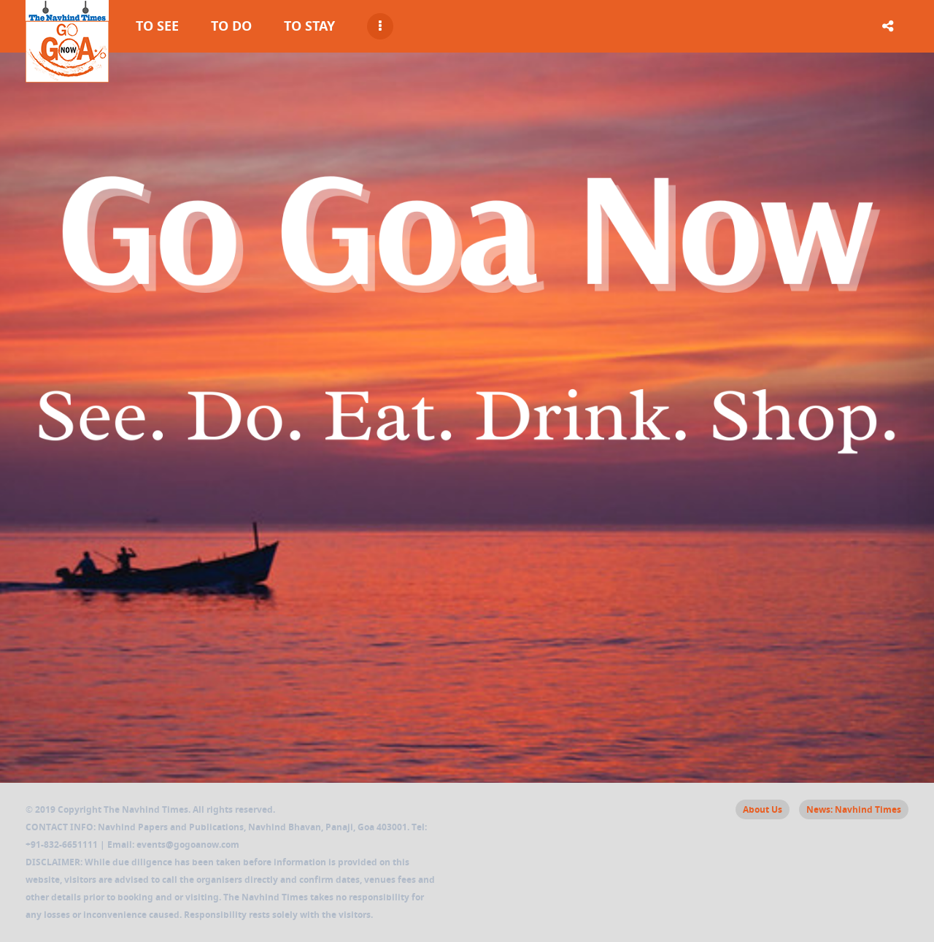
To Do (231, 26)
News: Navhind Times (853, 809)
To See (157, 26)
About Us (762, 809)
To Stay (309, 26)
